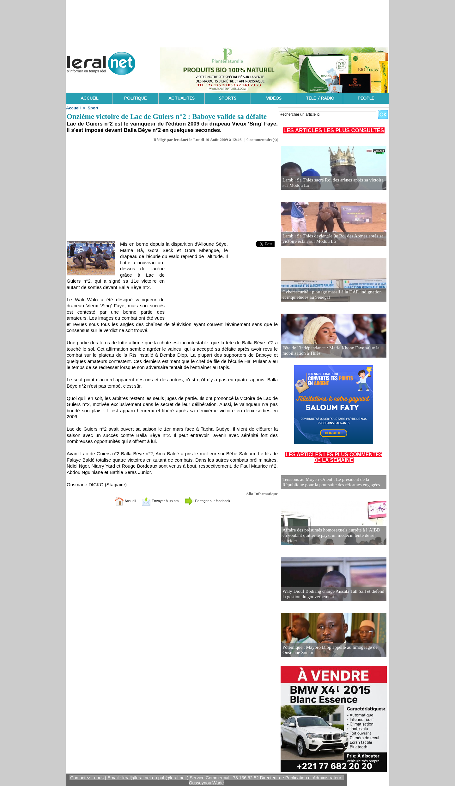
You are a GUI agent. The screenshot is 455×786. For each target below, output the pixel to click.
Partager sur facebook (214, 500)
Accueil (73, 108)
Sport (93, 108)
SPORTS (227, 98)
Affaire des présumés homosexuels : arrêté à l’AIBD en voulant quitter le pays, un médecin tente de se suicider (331, 538)
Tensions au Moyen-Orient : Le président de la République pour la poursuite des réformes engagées (328, 482)
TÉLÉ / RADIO (320, 98)
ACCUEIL (89, 98)
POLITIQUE (135, 98)
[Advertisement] (172, 193)
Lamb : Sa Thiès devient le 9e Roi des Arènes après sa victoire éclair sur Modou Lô (330, 239)
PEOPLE (366, 98)
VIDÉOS (274, 98)
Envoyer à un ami (156, 500)
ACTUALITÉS (181, 98)
